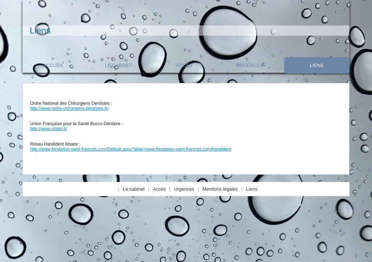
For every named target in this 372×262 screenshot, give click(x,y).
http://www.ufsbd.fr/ (48, 128)
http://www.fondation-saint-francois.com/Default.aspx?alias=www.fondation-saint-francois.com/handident (130, 149)
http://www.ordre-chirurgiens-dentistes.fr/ (69, 108)
